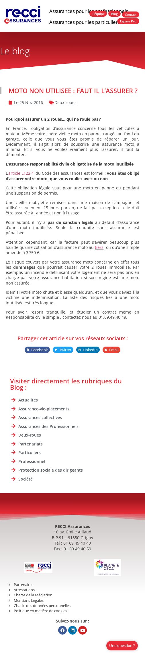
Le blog (15, 51)
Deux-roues (65, 102)
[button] (37, 350)
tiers (99, 247)
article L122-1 (21, 173)
